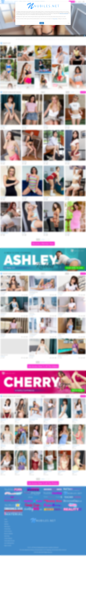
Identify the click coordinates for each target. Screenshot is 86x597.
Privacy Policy (55, 18)
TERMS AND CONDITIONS (63, 13)
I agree (41, 23)
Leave (69, 23)
